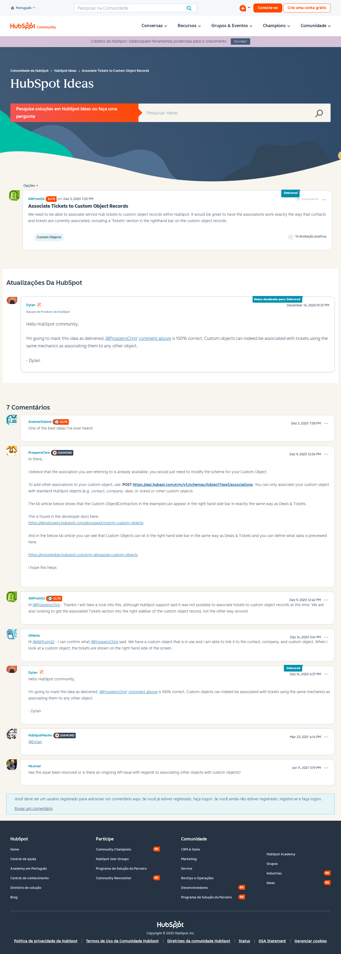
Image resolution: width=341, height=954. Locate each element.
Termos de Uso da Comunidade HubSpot (122, 941)
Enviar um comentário (34, 808)
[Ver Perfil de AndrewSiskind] (40, 421)
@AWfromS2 (43, 642)
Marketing (189, 859)
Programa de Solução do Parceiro (121, 868)
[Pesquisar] (136, 8)
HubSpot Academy (281, 854)
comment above (155, 338)
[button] (323, 199)
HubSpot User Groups (112, 859)
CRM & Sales (190, 849)
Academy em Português (28, 868)
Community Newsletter (113, 878)
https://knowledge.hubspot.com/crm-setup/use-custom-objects (83, 555)
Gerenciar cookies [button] (311, 941)
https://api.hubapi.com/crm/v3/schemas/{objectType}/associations (193, 484)
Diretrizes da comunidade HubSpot (198, 941)
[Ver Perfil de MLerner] (34, 765)
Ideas (271, 883)
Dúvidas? (240, 41)
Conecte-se (268, 8)
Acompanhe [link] (310, 199)
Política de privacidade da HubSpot (46, 941)
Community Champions (113, 849)
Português (21, 8)
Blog (14, 897)
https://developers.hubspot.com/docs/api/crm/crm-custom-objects (85, 523)
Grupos (272, 864)
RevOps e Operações (197, 878)
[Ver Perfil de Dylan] (32, 672)
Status (244, 941)
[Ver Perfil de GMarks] (34, 635)
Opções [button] (29, 186)
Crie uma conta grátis (307, 8)
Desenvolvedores (194, 888)
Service (186, 868)
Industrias (274, 873)
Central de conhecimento (29, 878)
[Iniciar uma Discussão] (244, 8)
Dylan (30, 305)
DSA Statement (272, 941)
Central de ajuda (23, 859)
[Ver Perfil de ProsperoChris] (39, 452)
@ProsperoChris (121, 338)
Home (14, 849)
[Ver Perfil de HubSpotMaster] (40, 734)
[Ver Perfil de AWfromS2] (36, 199)
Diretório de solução (25, 888)
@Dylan (35, 742)
